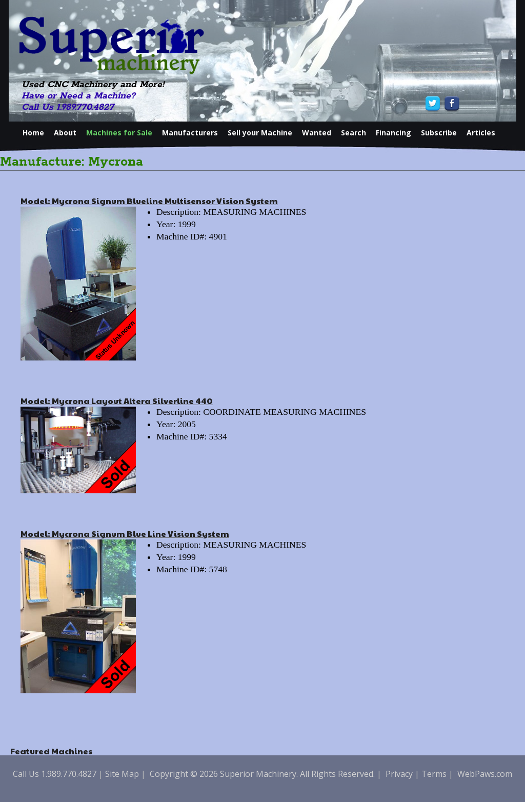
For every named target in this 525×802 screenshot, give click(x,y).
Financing (393, 132)
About (65, 132)
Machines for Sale (119, 132)
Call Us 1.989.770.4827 (68, 107)
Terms (434, 773)
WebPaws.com (484, 773)
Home (33, 132)
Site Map (122, 773)
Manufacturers (190, 132)
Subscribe (439, 132)
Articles (481, 132)
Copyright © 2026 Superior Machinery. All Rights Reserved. (262, 773)
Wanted (316, 132)
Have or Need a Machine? (78, 96)
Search (353, 132)
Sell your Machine (260, 132)
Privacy (399, 773)
